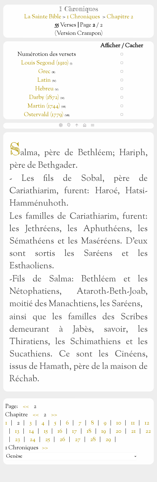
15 (46, 431)
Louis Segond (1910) (45, 63)
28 (93, 439)
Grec (44, 72)
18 (89, 431)
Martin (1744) (44, 106)
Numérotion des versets (46, 54)
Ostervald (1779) (43, 115)
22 (148, 431)
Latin (44, 80)
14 (31, 431)
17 (74, 431)
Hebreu (44, 89)
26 (62, 439)
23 (17, 439)
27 (77, 439)
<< (26, 406)
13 (17, 431)
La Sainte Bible (43, 17)
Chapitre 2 (120, 17)
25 (47, 439)
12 (147, 423)
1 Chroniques (83, 17)
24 (32, 439)
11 (133, 423)
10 (118, 423)
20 (118, 431)
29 (108, 439)
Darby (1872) (44, 97)
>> (54, 415)
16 (59, 431)
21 (133, 431)
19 (103, 431)
